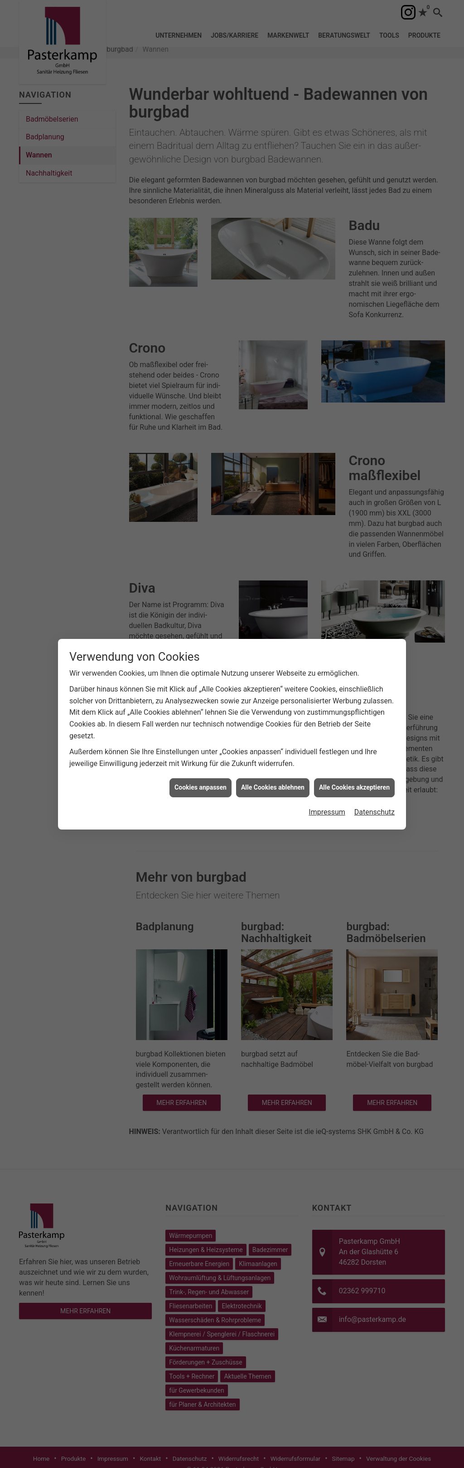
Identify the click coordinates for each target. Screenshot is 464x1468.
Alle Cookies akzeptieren (354, 772)
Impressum (327, 797)
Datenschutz (374, 797)
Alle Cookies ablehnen (272, 772)
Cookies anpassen (200, 772)
